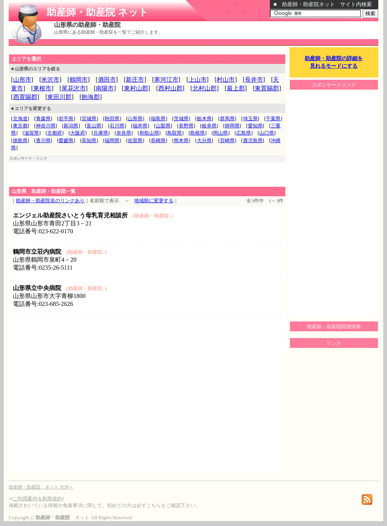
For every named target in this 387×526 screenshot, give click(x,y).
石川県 (117, 126)
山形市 (22, 79)
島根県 (197, 133)
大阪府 (77, 133)
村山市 (226, 79)
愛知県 (255, 126)
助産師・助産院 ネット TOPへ (41, 487)
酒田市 (107, 79)
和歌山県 (149, 133)
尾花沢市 (74, 88)
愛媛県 (66, 140)
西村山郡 (170, 88)
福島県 (158, 118)
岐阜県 (209, 126)
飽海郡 (91, 97)
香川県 (43, 140)
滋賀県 (31, 133)
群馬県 (227, 118)
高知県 (89, 140)
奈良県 (123, 133)
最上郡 (236, 88)
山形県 (135, 118)
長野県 (186, 126)
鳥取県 (174, 133)
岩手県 (66, 118)
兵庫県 (100, 133)
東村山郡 (136, 88)
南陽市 (105, 88)
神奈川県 (46, 126)
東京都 (20, 126)
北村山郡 (204, 88)
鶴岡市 (79, 79)
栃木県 (204, 118)
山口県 (266, 133)
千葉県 (273, 118)
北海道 (20, 118)
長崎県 (158, 140)
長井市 (254, 79)
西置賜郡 (25, 97)
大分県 (204, 140)
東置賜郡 (267, 88)
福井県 (140, 126)
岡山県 (220, 133)
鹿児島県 (253, 140)
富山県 (94, 126)
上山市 (198, 79)
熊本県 (181, 140)
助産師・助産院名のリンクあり (50, 200)
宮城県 (89, 118)
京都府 (54, 133)
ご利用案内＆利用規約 (37, 498)
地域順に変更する (153, 200)
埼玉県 (250, 118)
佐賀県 (135, 140)
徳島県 (20, 140)
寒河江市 (166, 79)
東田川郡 (59, 97)
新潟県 (70, 126)
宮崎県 (227, 140)
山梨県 (163, 126)
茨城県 (181, 118)
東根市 (42, 88)
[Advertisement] (97, 50)
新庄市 (135, 79)
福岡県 (112, 140)
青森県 (43, 118)
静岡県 (232, 126)
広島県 (243, 133)
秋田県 (112, 118)
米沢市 (50, 79)
